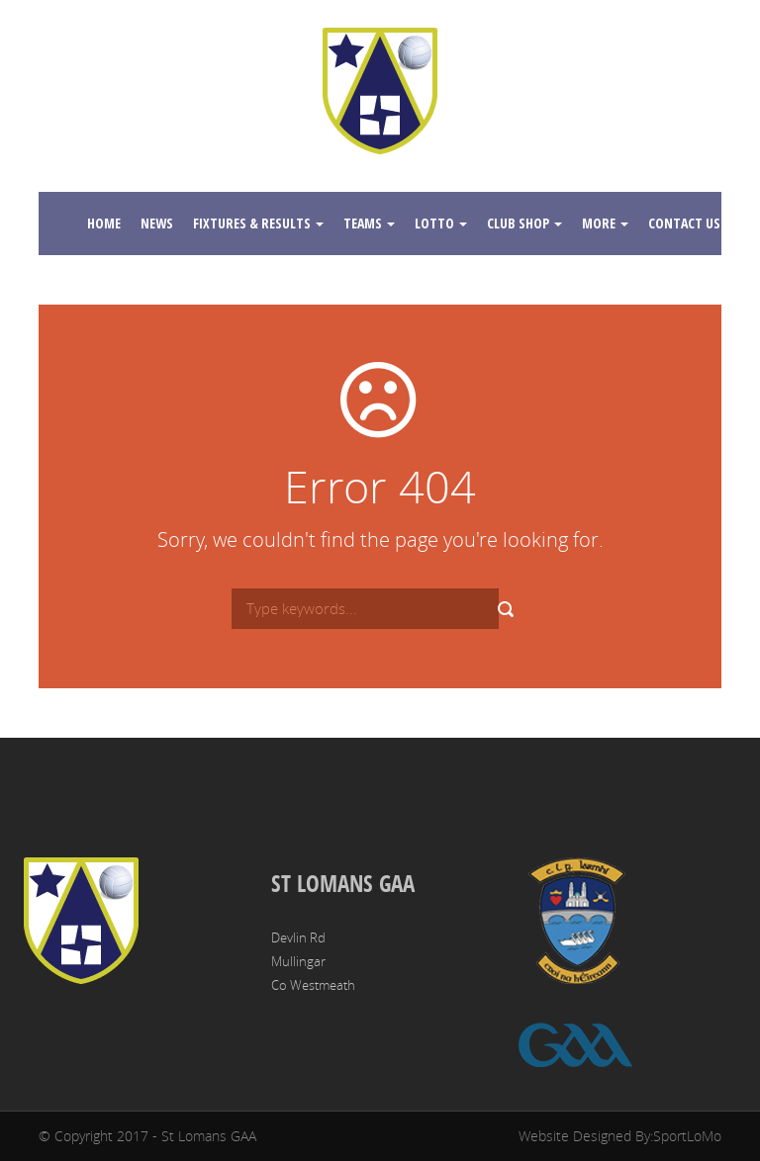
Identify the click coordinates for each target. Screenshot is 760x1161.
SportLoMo (687, 1135)
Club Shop (524, 223)
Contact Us (690, 223)
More (605, 223)
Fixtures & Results (258, 223)
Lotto (441, 223)
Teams (369, 223)
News (157, 223)
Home (104, 223)
